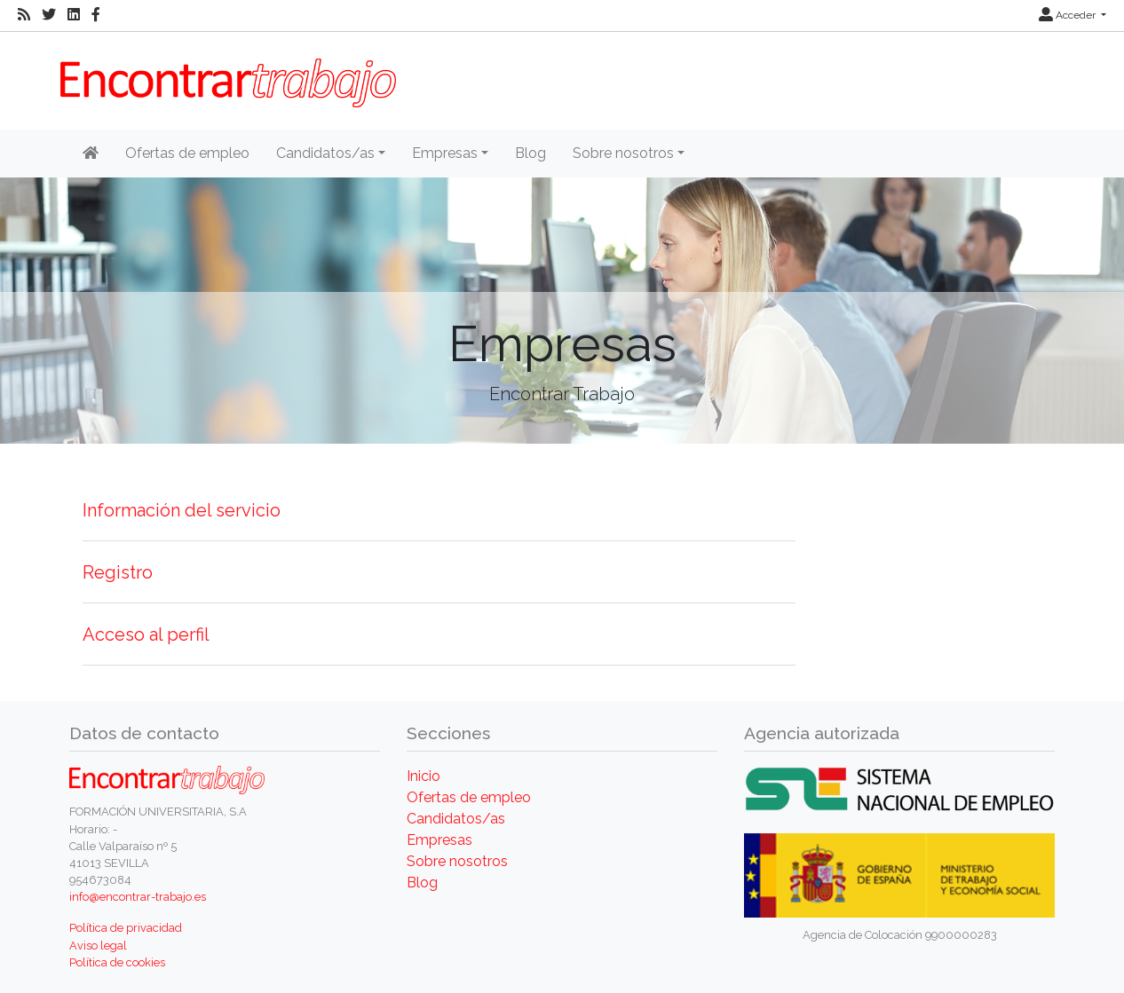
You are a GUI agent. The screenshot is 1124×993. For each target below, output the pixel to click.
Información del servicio (182, 510)
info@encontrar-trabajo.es (137, 896)
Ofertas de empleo (187, 153)
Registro (118, 572)
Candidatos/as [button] (325, 153)
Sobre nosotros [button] (623, 153)
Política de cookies (117, 962)
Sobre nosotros (457, 861)
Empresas (439, 839)
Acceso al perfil (146, 634)
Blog (530, 153)
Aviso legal (98, 945)
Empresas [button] (445, 153)
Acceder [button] (1068, 15)
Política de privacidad (125, 927)
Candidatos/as (456, 818)
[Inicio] (90, 153)
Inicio (423, 776)
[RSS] (24, 15)
